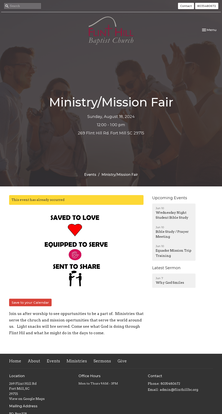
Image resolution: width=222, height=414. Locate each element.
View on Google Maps (27, 399)
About (34, 361)
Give (122, 361)
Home (15, 361)
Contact (186, 6)
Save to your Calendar (30, 302)
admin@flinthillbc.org (179, 390)
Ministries (77, 361)
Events (90, 175)
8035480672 (206, 6)
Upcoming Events (169, 198)
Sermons (102, 361)
